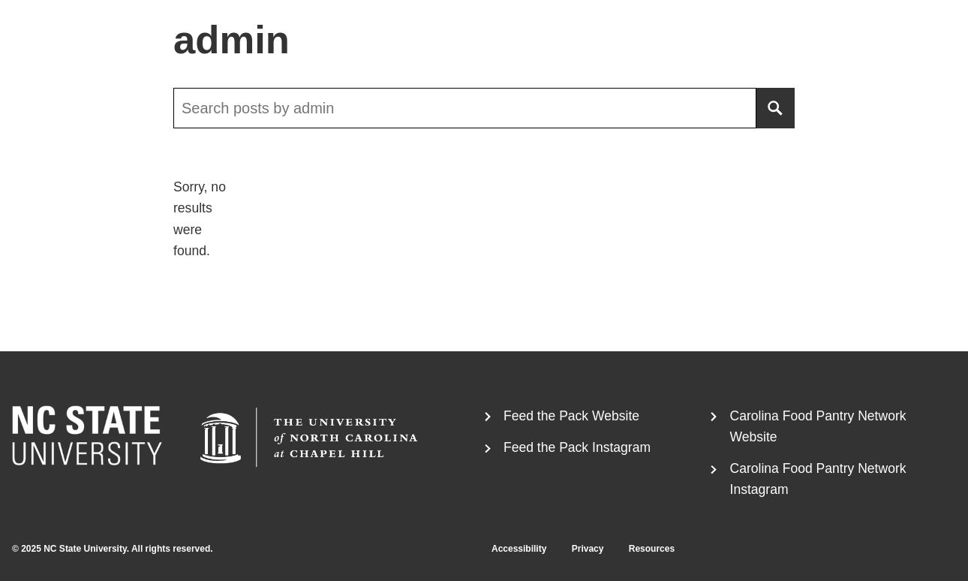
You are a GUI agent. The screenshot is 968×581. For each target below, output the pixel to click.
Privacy (588, 548)
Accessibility (519, 548)
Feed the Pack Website (571, 415)
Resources (652, 548)
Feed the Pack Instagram (577, 447)
